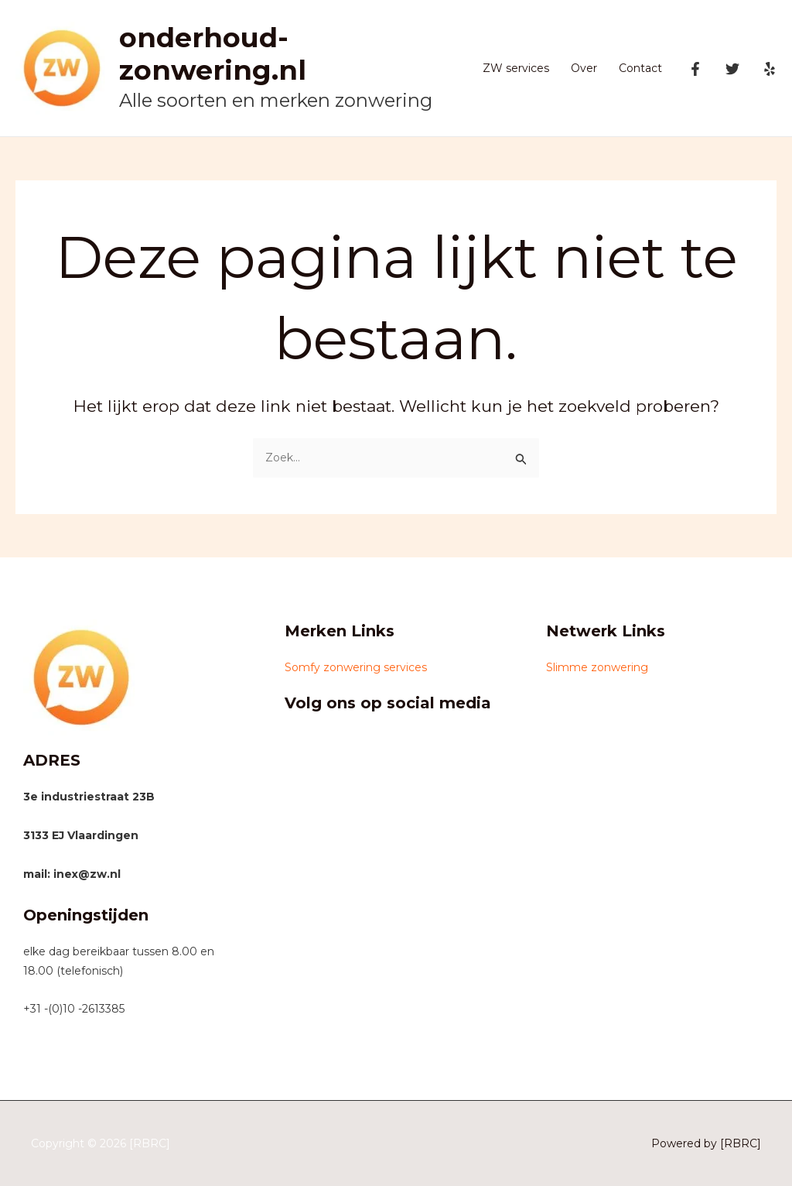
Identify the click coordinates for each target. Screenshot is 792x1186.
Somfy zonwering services (356, 667)
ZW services (516, 68)
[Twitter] (732, 69)
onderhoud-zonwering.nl (212, 54)
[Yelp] (770, 69)
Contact (640, 68)
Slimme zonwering (597, 667)
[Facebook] (695, 69)
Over (584, 68)
